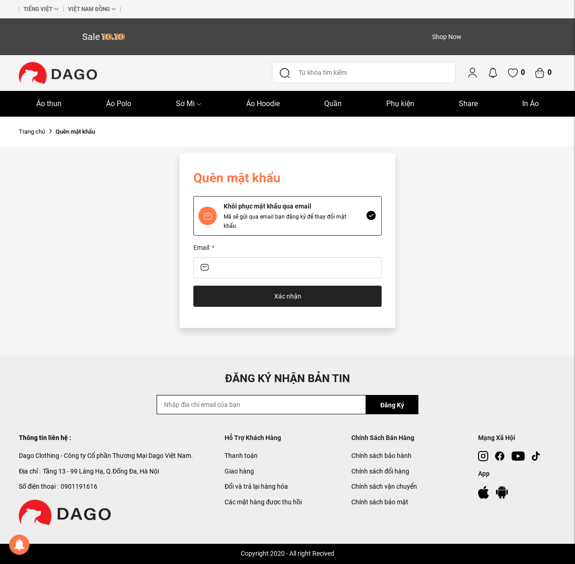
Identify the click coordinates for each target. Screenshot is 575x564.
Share (468, 103)
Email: (203, 247)
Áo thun (49, 103)
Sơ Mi (189, 103)
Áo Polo (118, 103)
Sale (103, 36)
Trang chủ (32, 131)
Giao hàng (239, 471)
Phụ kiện (400, 103)
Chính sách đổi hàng (380, 471)
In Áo (530, 103)
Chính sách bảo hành (381, 455)
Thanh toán (241, 455)
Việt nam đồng (89, 9)
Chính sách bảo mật (379, 502)
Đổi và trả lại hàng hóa (256, 486)
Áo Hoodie (263, 103)
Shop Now (447, 36)
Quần (333, 103)
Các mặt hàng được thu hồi (263, 502)
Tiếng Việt (37, 9)
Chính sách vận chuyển (384, 486)
